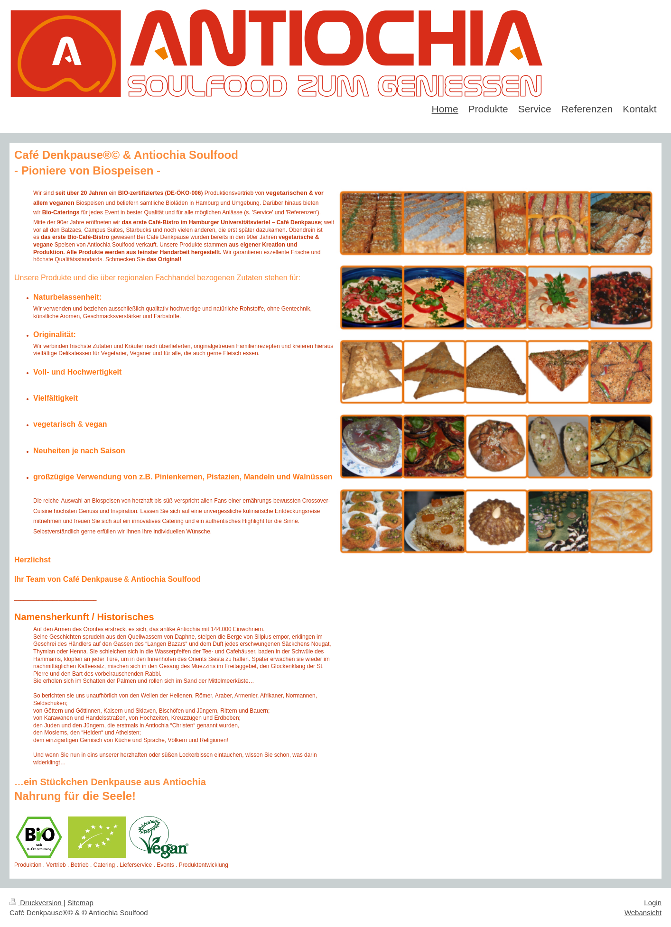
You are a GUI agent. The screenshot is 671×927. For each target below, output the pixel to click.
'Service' (262, 212)
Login (653, 903)
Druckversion (36, 903)
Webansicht (643, 913)
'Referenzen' (301, 212)
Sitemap (80, 903)
